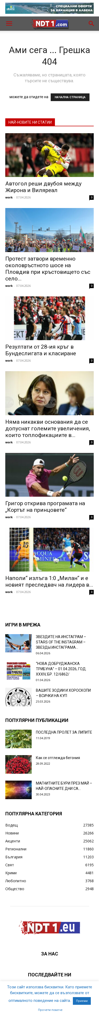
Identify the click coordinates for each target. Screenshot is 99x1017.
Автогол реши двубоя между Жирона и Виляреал (43, 186)
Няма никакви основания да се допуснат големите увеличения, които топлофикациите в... (47, 428)
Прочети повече (50, 1010)
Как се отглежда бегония (58, 758)
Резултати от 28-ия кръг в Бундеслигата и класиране (40, 350)
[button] (9, 23)
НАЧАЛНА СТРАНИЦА (70, 97)
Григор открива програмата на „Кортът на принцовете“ (45, 506)
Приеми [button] (82, 1001)
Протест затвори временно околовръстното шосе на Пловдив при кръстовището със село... (47, 269)
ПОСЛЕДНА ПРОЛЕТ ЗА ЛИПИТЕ (64, 732)
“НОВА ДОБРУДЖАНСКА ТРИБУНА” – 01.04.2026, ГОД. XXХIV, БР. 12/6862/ (61, 668)
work (9, 197)
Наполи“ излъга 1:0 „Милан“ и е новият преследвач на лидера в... (49, 581)
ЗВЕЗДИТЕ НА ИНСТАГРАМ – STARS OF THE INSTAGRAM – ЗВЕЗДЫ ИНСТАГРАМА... (61, 642)
